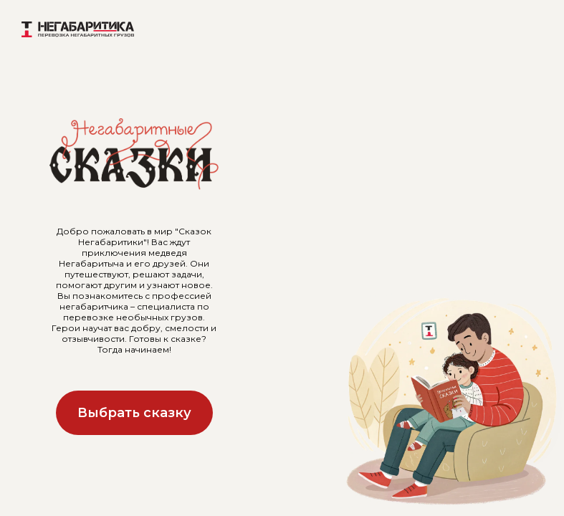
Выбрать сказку (134, 413)
